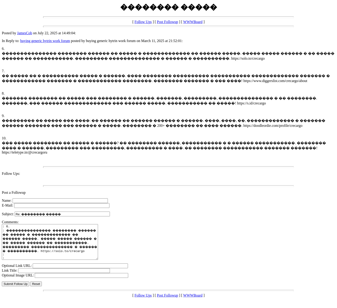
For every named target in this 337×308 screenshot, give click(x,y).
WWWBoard (192, 22)
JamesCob (24, 33)
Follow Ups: (11, 173)
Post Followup (167, 22)
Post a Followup (14, 192)
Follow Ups (143, 22)
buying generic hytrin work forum (45, 41)
